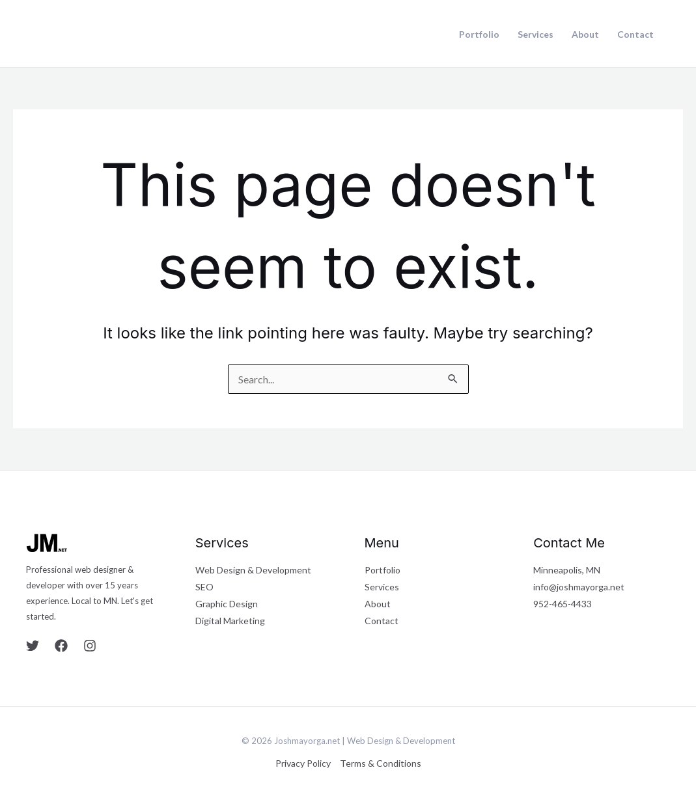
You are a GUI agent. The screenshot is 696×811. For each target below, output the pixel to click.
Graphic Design (226, 603)
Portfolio (479, 34)
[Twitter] (32, 645)
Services (535, 34)
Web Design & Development (253, 569)
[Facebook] (61, 645)
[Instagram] (89, 645)
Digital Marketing (230, 620)
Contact (635, 34)
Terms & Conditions (380, 763)
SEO (204, 586)
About (585, 34)
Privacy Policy (303, 763)
